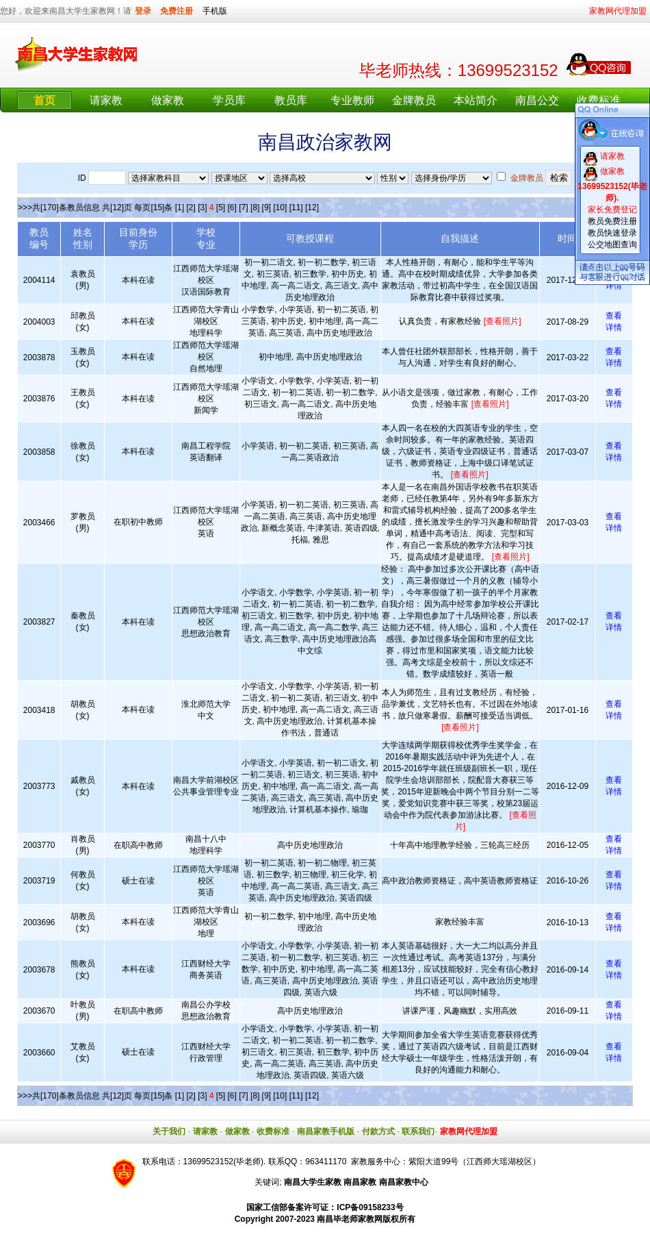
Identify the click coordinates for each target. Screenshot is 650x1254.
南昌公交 (537, 100)
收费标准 (599, 100)
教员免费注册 (612, 221)
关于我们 (169, 1131)
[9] (266, 207)
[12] (312, 207)
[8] (254, 207)
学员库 (229, 100)
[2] (190, 207)
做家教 (167, 100)
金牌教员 (414, 100)
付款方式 (378, 1131)
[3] (202, 207)
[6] (232, 207)
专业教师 (352, 100)
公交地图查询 (612, 244)
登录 (143, 11)
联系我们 (418, 1131)
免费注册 (176, 11)
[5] (220, 207)
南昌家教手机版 (325, 1131)
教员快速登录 (612, 233)
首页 (44, 100)
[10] (280, 207)
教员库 (290, 100)
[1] (179, 207)
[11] (296, 207)
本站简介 (475, 100)
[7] (243, 207)
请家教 (106, 100)
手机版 (215, 11)
